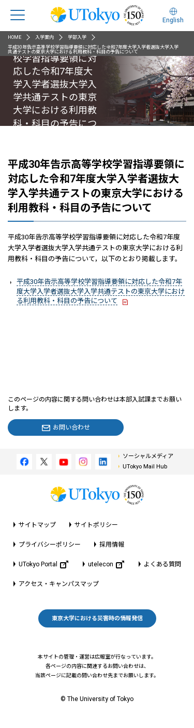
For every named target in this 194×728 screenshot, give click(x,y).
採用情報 (111, 544)
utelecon (106, 564)
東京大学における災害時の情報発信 (97, 618)
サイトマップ (37, 525)
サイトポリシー (96, 525)
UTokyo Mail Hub (145, 466)
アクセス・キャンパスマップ (59, 584)
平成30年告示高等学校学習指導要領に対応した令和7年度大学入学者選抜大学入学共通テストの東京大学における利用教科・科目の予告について (101, 291)
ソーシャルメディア (148, 456)
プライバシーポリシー (50, 544)
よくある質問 (162, 564)
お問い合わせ (71, 427)
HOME (14, 37)
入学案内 (44, 37)
